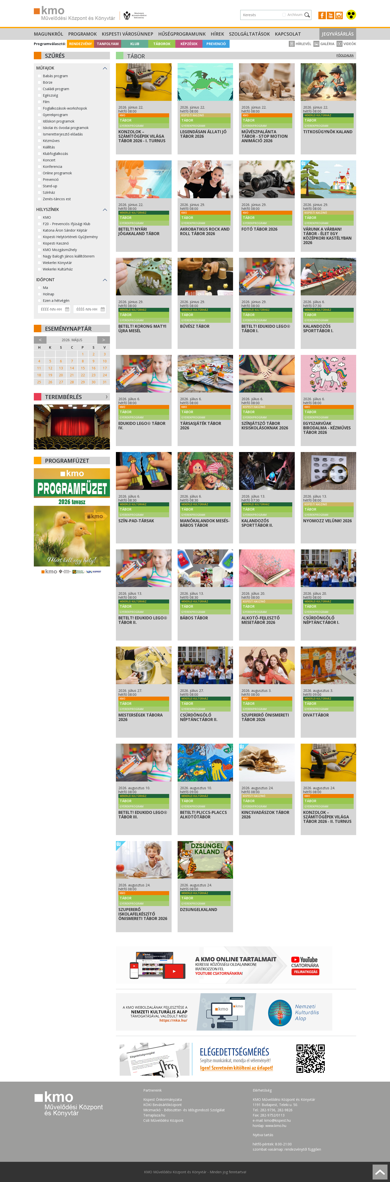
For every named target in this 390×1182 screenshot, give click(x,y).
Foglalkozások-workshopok (65, 108)
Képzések (189, 43)
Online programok (57, 173)
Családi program (56, 88)
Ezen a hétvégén (56, 300)
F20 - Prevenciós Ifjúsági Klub (66, 223)
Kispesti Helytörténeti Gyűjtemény (70, 236)
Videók (346, 43)
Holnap (48, 294)
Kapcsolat (288, 34)
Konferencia (52, 166)
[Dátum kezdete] (54, 309)
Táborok (161, 43)
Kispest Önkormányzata (162, 1099)
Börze (47, 82)
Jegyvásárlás (338, 34)
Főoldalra (345, 55)
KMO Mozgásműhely (60, 249)
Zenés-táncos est (57, 199)
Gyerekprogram (55, 114)
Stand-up (50, 186)
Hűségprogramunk (182, 34)
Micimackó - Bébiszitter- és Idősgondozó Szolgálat (184, 1110)
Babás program (55, 75)
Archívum (295, 14)
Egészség (50, 95)
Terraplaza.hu (154, 1115)
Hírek (217, 34)
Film (46, 101)
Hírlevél (300, 43)
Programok (82, 34)
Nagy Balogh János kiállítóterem (69, 256)
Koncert (49, 160)
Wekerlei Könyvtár (57, 262)
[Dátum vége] (89, 309)
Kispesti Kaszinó (56, 243)
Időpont (45, 279)
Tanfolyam (108, 43)
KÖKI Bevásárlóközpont (162, 1104)
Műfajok (45, 68)
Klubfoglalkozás (55, 153)
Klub (134, 43)
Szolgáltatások (249, 34)
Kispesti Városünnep (127, 34)
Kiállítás (49, 147)
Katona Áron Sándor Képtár (65, 230)
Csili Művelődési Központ (163, 1120)
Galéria (323, 43)
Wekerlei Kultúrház (58, 269)
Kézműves (51, 140)
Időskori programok (58, 121)
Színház (49, 192)
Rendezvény (80, 43)
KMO (47, 217)
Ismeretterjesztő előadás (63, 134)
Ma (45, 287)
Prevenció (216, 43)
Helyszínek (47, 209)
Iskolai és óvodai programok (66, 127)
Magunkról (48, 34)
